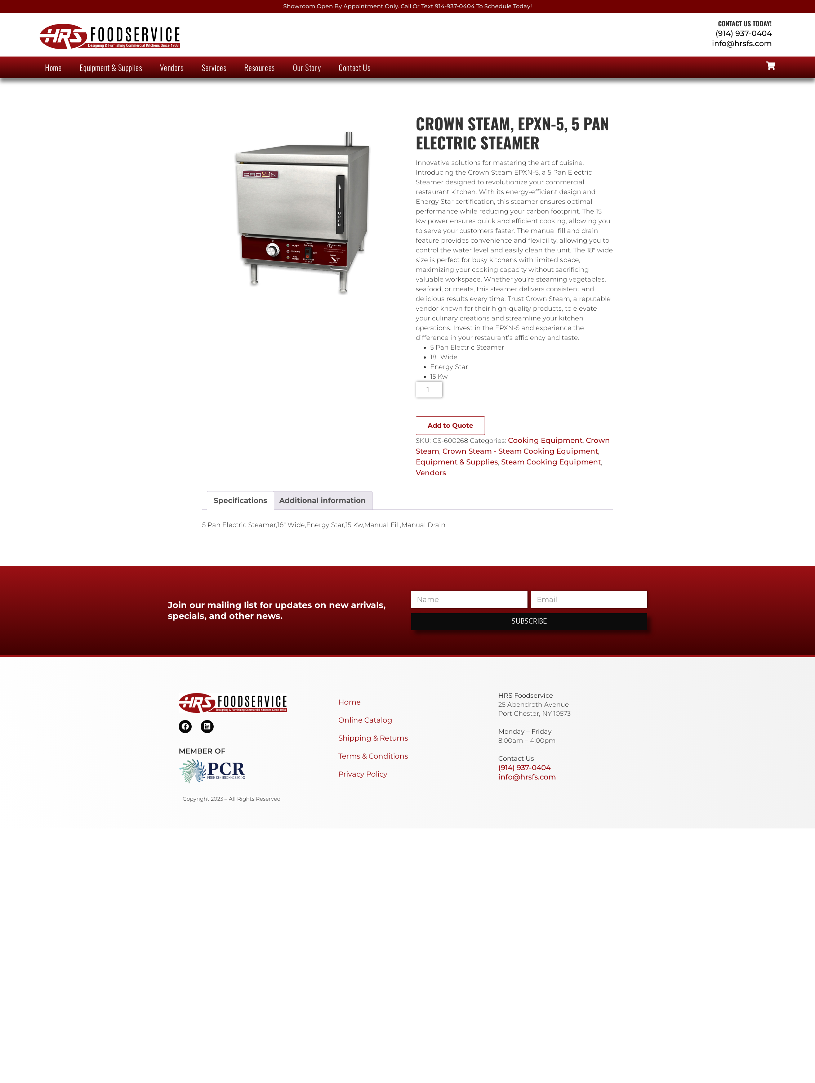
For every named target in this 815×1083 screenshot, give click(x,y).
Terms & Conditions (373, 756)
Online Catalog (365, 720)
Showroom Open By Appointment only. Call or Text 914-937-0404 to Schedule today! (407, 6)
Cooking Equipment (545, 440)
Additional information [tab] (322, 500)
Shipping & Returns (373, 738)
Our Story (307, 67)
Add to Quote (450, 426)
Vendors (171, 67)
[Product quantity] (429, 389)
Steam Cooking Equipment (551, 462)
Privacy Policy (362, 774)
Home (53, 67)
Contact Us (354, 67)
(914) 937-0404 (744, 33)
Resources (259, 67)
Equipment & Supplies (111, 67)
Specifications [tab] (240, 500)
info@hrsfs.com (742, 43)
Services (214, 67)
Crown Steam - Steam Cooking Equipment (520, 451)
